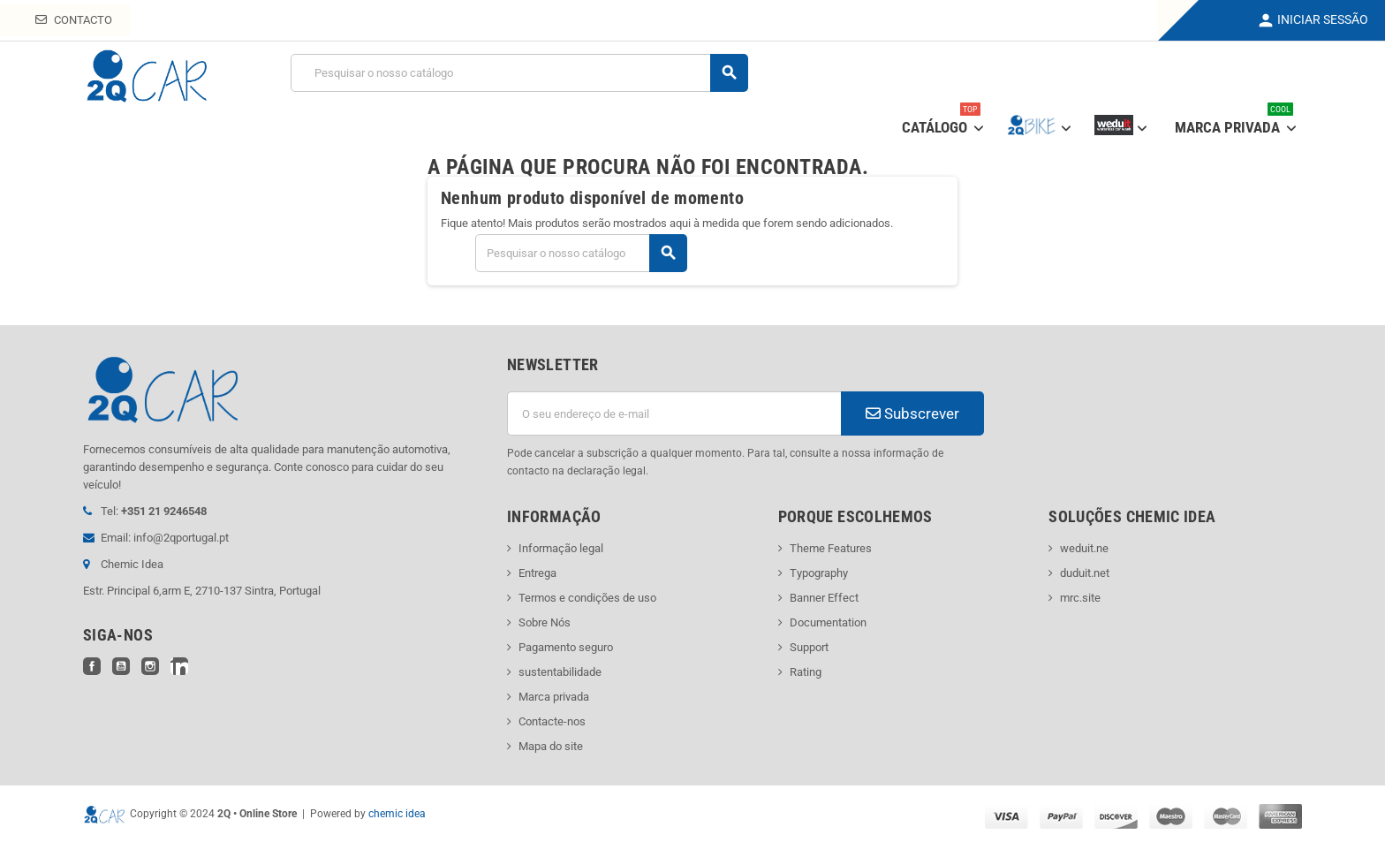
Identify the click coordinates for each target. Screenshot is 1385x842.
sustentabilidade (560, 672)
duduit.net (1084, 573)
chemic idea (397, 814)
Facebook (92, 666)
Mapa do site (550, 746)
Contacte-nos (552, 721)
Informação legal (560, 548)
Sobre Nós (544, 622)
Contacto (73, 20)
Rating (805, 672)
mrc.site (1080, 597)
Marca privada (553, 696)
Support (809, 647)
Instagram (150, 666)
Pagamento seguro (565, 647)
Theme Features (831, 548)
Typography (819, 573)
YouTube (121, 666)
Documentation (828, 622)
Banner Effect (824, 597)
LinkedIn (179, 666)
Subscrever (912, 413)
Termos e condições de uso (587, 597)
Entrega (537, 573)
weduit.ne (1084, 548)
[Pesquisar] (519, 73)
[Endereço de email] (674, 413)
